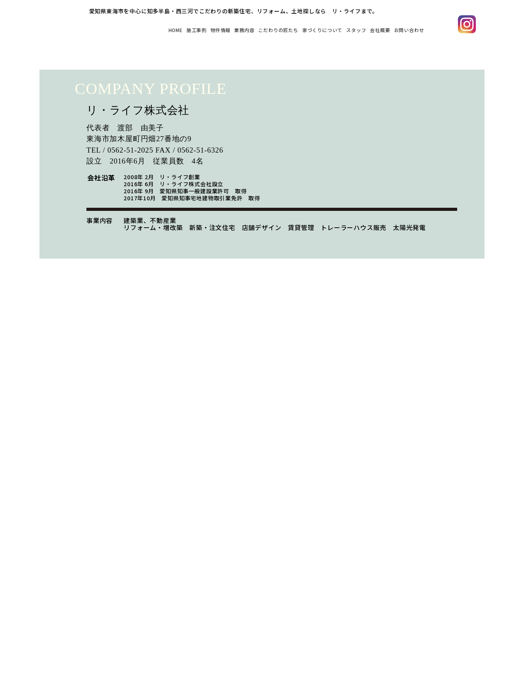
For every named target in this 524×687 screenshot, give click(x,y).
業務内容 (194, 29)
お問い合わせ (404, 29)
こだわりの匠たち (237, 29)
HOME (107, 29)
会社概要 (367, 29)
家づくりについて (294, 29)
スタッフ (337, 29)
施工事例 (134, 29)
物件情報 (164, 29)
